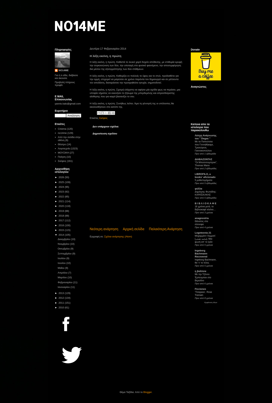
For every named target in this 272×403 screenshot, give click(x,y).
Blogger (147, 392)
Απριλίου (63, 272)
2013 (62, 293)
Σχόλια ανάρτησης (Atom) (118, 236)
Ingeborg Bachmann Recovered (201, 253)
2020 (62, 206)
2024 (62, 187)
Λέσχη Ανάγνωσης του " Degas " (205, 137)
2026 (62, 177)
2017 (62, 220)
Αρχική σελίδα (133, 229)
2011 (62, 302)
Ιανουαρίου (64, 287)
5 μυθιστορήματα (203, 180)
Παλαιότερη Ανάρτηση (165, 229)
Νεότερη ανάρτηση (104, 229)
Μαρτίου (63, 277)
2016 (62, 225)
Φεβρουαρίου (65, 282)
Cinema (62, 128)
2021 (62, 201)
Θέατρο (62, 144)
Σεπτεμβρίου (65, 253)
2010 (62, 307)
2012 (62, 297)
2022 (62, 196)
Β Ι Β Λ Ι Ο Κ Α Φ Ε (205, 203)
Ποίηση (62, 156)
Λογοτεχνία (64, 148)
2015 (62, 230)
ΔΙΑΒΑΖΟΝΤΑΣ (203, 159)
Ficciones (200, 289)
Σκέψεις (103, 118)
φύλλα (198, 188)
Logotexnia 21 (203, 232)
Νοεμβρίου (64, 243)
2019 (62, 211)
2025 (62, 182)
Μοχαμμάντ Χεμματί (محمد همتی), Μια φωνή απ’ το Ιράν (205, 239)
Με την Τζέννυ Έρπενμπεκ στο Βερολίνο (203, 277)
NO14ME (79, 25)
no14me (62, 133)
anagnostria (202, 218)
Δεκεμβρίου (64, 239)
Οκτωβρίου (64, 248)
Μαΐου (61, 268)
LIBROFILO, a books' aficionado (205, 176)
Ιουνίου (62, 263)
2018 (62, 215)
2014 (62, 234)
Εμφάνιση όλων (210, 302)
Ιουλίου (62, 258)
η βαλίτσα (200, 271)
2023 (62, 191)
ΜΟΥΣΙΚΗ (63, 152)
